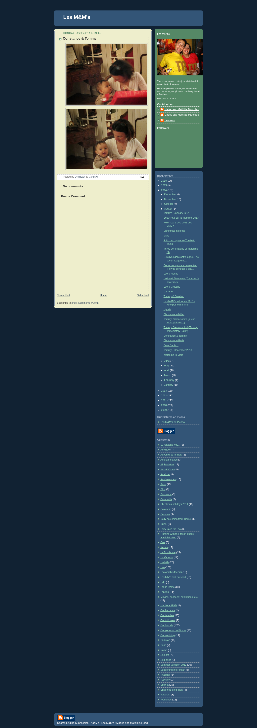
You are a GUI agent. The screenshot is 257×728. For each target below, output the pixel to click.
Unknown (169, 120)
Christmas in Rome (174, 230)
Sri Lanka (165, 660)
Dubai (163, 524)
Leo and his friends (171, 572)
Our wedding (167, 635)
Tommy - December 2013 (178, 350)
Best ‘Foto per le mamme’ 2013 (181, 217)
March (168, 375)
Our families (167, 615)
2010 (164, 405)
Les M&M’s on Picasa (172, 422)
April (167, 370)
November (170, 199)
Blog (162, 489)
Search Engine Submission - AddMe (78, 722)
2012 (164, 395)
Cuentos (165, 514)
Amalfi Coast (167, 469)
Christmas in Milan (174, 314)
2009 (164, 410)
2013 (164, 390)
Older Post (143, 295)
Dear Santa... (171, 345)
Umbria (164, 684)
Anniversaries (168, 479)
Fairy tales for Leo (170, 529)
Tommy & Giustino (174, 296)
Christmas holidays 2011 (174, 504)
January (169, 385)
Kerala (164, 547)
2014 (164, 190)
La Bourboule (167, 552)
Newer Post (63, 295)
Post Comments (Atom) (85, 302)
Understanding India (171, 689)
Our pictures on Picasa (173, 630)
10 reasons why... (170, 444)
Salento (164, 655)
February (169, 380)
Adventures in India (171, 454)
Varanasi (165, 694)
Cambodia (166, 499)
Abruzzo (165, 449)
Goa (162, 542)
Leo (162, 567)
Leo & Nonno (171, 273)
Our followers (167, 620)
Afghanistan (167, 464)
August (168, 208)
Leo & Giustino (172, 286)
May (167, 365)
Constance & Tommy (175, 335)
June (167, 361)
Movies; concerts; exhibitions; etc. (179, 597)
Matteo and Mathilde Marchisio (181, 109)
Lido (162, 582)
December (170, 194)
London (164, 592)
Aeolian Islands (169, 459)
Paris (163, 645)
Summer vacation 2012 (173, 664)
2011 (164, 400)
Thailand (165, 675)
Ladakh (164, 562)
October (169, 204)
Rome (163, 650)
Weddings (166, 699)
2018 (164, 180)
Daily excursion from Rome (175, 519)
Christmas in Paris (174, 340)
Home (103, 295)
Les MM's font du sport (173, 577)
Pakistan (165, 640)
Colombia (165, 509)
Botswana (165, 494)
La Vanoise (166, 557)
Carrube (168, 291)
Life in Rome (167, 587)
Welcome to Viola (173, 355)
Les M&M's (76, 17)
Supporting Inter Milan (172, 669)
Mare (166, 235)
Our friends (166, 625)
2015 (164, 185)
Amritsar (165, 474)
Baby (163, 484)
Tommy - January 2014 (176, 213)
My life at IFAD (168, 605)
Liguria (167, 309)
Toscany (165, 679)
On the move (167, 610)
